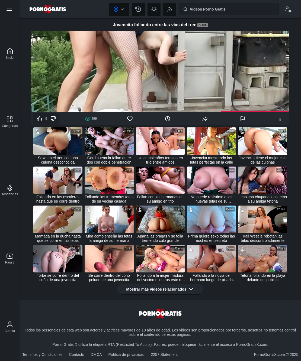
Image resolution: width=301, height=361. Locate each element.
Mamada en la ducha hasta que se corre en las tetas (58, 238)
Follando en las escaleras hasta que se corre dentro (58, 199)
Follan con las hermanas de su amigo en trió (160, 199)
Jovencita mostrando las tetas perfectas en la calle (211, 160)
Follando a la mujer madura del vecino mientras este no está (160, 277)
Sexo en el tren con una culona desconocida (58, 160)
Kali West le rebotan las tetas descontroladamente (262, 238)
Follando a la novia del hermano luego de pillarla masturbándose (211, 277)
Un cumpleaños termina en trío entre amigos (160, 160)
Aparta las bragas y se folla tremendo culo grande (160, 238)
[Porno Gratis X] (10, 54)
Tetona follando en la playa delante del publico (262, 277)
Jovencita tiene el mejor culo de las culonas (263, 160)
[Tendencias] (10, 190)
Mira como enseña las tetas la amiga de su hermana (109, 238)
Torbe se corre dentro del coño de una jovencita (58, 277)
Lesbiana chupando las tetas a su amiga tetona (262, 199)
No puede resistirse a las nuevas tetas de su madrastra (211, 199)
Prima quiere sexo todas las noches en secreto (211, 238)
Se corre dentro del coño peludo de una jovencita (109, 277)
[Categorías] (10, 122)
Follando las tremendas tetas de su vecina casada (109, 199)
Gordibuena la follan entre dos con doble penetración (109, 160)
